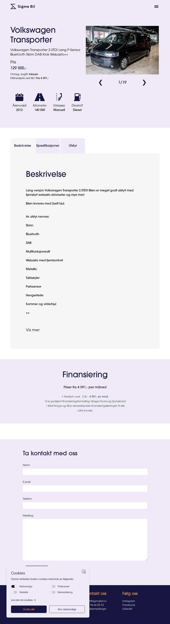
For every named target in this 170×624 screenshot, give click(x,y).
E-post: (27, 482)
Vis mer (33, 330)
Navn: (26, 465)
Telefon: (27, 499)
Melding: (28, 516)
